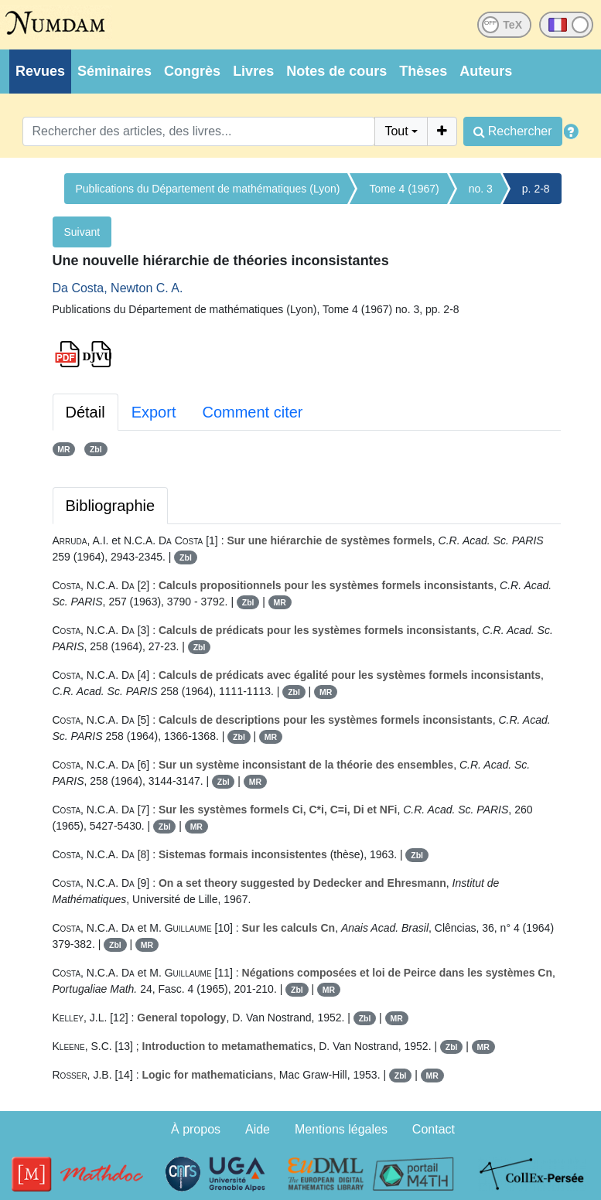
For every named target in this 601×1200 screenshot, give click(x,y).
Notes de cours (336, 71)
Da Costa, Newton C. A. (118, 288)
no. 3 (481, 188)
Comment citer (252, 412)
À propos (195, 1129)
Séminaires (114, 71)
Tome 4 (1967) (404, 188)
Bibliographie (110, 505)
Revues (40, 71)
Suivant (82, 232)
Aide (257, 1129)
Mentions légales (341, 1129)
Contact (433, 1129)
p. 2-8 (536, 188)
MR (63, 449)
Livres (253, 71)
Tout (396, 131)
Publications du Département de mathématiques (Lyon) (208, 188)
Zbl (96, 449)
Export (153, 412)
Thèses (423, 71)
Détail (85, 412)
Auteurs (485, 71)
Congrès (192, 71)
